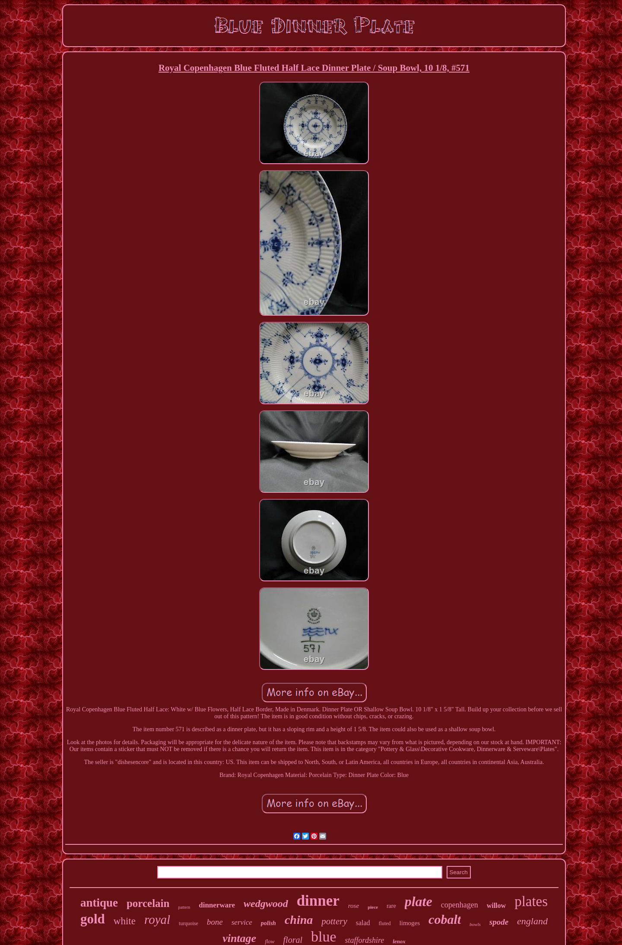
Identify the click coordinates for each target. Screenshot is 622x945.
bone (215, 921)
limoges (410, 923)
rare (391, 906)
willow (496, 905)
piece (373, 907)
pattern (184, 907)
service (242, 922)
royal (157, 919)
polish (268, 923)
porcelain (148, 903)
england (532, 921)
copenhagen (459, 905)
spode (498, 921)
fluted (385, 923)
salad (363, 922)
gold (92, 918)
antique (99, 902)
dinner (318, 900)
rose (353, 905)
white (125, 921)
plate (418, 901)
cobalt (444, 919)
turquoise (188, 923)
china (299, 919)
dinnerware (217, 905)
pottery (334, 921)
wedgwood (266, 903)
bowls (475, 924)
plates (531, 901)
